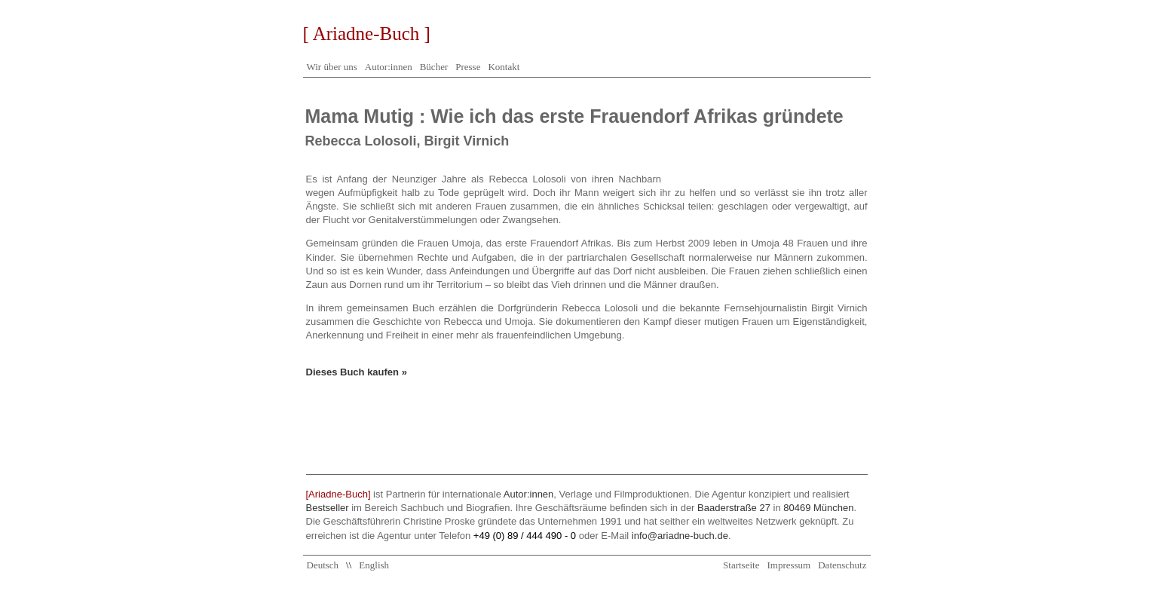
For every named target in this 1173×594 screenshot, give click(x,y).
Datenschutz (842, 565)
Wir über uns (332, 66)
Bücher (434, 66)
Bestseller (327, 507)
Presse (467, 66)
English (374, 565)
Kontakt (503, 66)
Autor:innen (388, 66)
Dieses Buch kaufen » (356, 372)
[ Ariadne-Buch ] (366, 33)
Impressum (788, 565)
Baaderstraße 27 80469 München (775, 507)
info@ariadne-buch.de (680, 535)
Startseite (741, 565)
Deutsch (323, 565)
